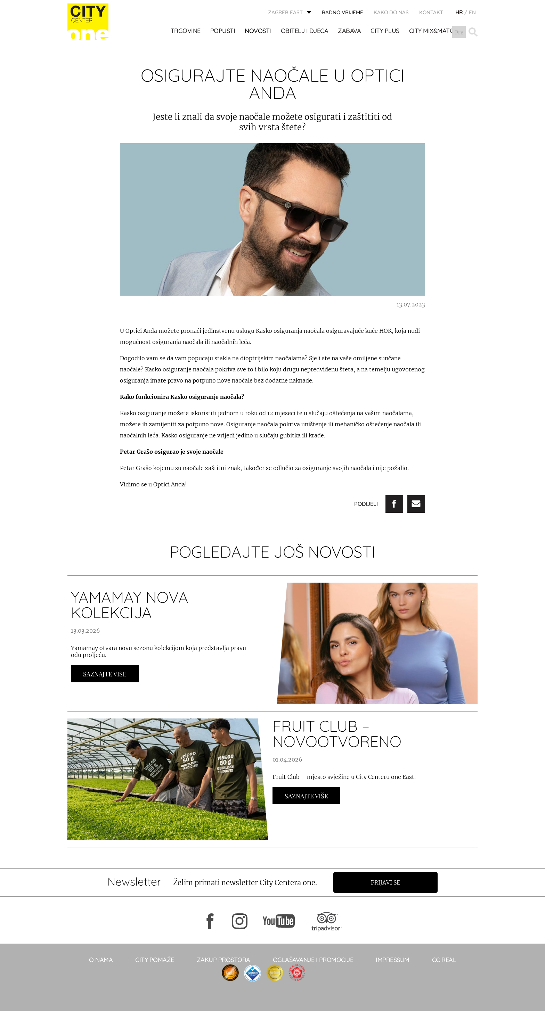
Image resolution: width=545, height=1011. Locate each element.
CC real (444, 960)
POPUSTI (222, 31)
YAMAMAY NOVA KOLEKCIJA (129, 604)
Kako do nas (391, 12)
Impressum (392, 960)
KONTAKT (431, 12)
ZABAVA (349, 31)
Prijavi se (386, 882)
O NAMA (101, 960)
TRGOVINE (186, 31)
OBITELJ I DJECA (304, 31)
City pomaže (154, 960)
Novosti (258, 31)
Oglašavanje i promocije (313, 960)
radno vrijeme (342, 12)
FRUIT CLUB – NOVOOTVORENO (336, 733)
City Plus (385, 31)
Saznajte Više (105, 674)
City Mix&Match (433, 31)
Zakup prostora (223, 960)
